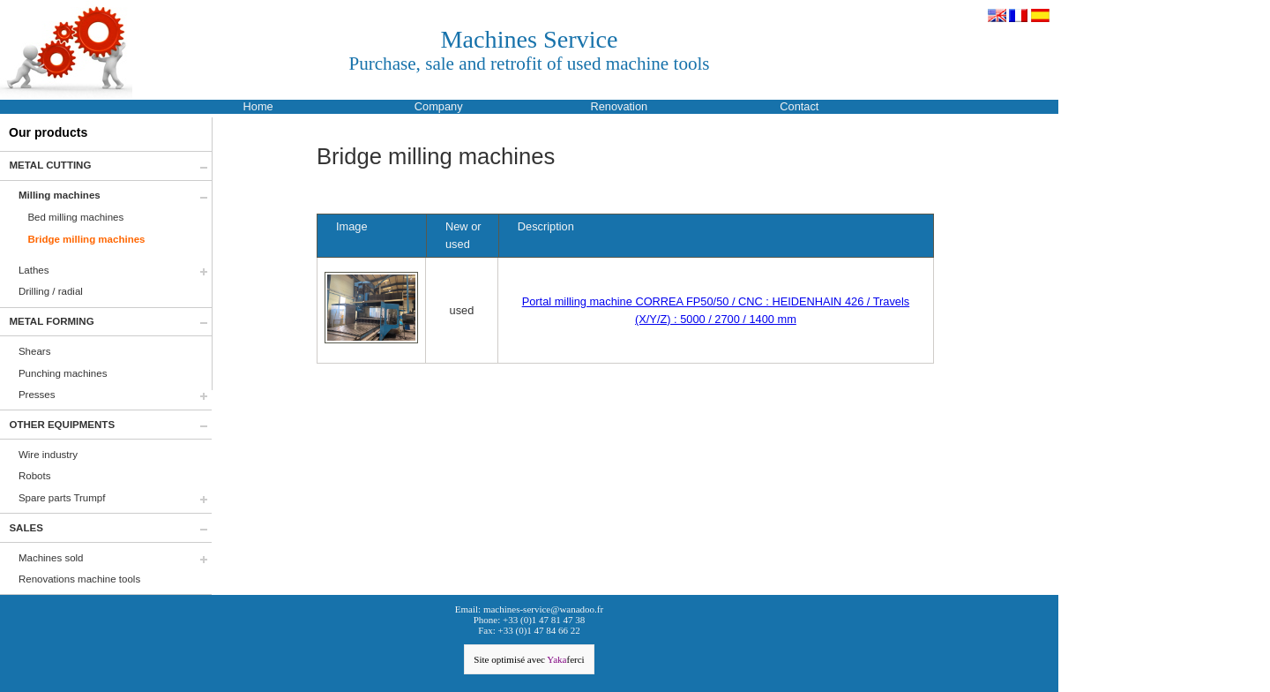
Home (258, 106)
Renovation (618, 106)
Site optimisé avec (529, 659)
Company (439, 106)
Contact (799, 106)
